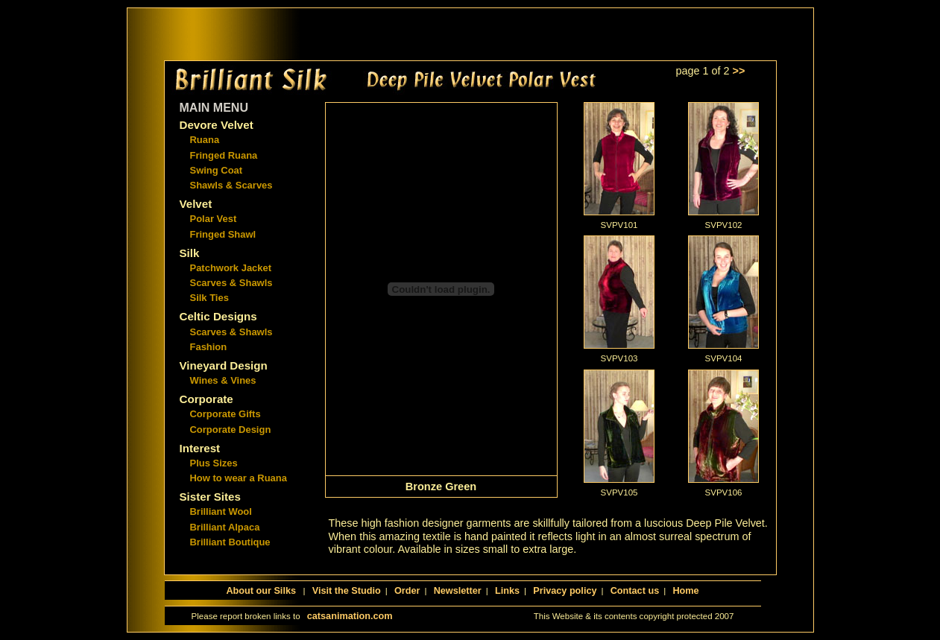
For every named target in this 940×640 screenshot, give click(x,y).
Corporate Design (230, 429)
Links (507, 591)
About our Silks (262, 591)
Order (407, 591)
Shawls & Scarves (231, 185)
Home (685, 591)
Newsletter (458, 591)
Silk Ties (209, 297)
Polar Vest (213, 218)
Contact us (635, 591)
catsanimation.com (350, 616)
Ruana (205, 139)
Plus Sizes (214, 463)
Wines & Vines (223, 380)
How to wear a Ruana (238, 478)
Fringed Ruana (224, 155)
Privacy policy (564, 591)
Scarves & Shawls (231, 282)
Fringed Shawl (223, 234)
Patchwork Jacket (231, 267)
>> (739, 71)
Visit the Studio (346, 591)
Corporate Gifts (225, 413)
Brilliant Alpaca (225, 527)
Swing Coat (216, 170)
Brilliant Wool (221, 511)
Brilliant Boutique (230, 542)
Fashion (208, 346)
